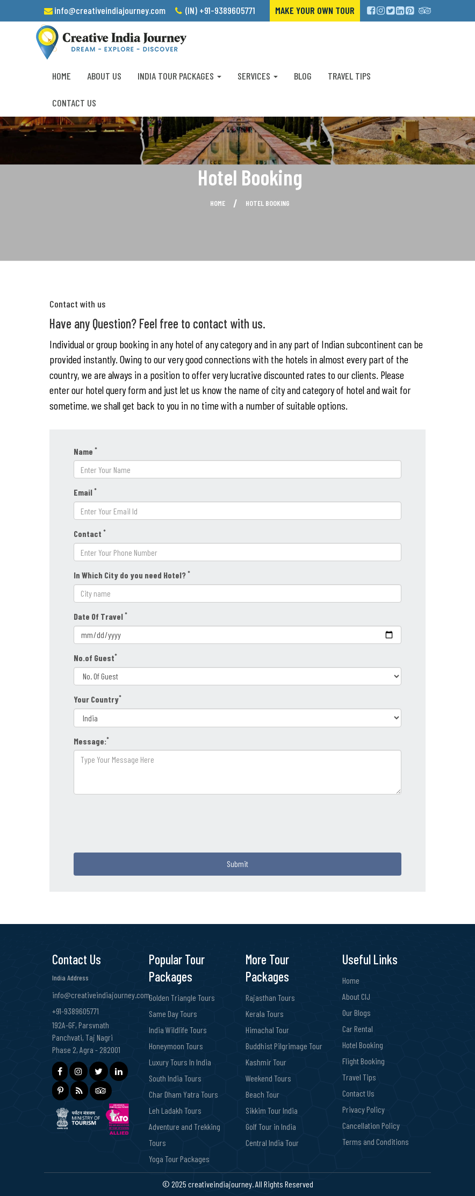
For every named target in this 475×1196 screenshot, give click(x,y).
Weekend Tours (268, 1078)
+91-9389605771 (75, 1011)
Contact (90, 533)
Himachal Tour (267, 1030)
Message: (91, 740)
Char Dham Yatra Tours (183, 1094)
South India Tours (175, 1078)
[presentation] (155, 823)
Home (61, 76)
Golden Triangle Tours (182, 997)
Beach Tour (262, 1094)
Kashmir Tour (266, 1062)
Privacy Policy (363, 1109)
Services (258, 76)
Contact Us (74, 103)
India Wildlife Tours (178, 1030)
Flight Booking (363, 1061)
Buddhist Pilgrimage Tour (284, 1046)
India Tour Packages (179, 76)
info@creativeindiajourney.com (109, 10)
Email (85, 491)
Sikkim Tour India (272, 1110)
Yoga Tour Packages (179, 1159)
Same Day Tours (173, 1013)
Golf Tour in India (271, 1126)
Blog (303, 76)
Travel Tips (349, 76)
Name (85, 451)
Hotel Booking (362, 1045)
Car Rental (357, 1028)
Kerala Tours (265, 1013)
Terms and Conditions (375, 1141)
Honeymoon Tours (176, 1046)
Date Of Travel (100, 616)
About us (104, 76)
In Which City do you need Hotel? (132, 574)
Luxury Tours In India (180, 1062)
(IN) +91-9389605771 (220, 10)
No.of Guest (95, 657)
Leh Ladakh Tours (175, 1110)
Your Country (97, 698)
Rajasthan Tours (270, 997)
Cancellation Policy (371, 1125)
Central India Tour (272, 1142)
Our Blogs (356, 1012)
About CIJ (356, 996)
